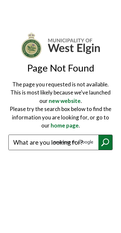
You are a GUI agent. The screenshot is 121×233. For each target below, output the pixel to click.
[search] (53, 142)
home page (65, 125)
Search (105, 142)
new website (65, 100)
